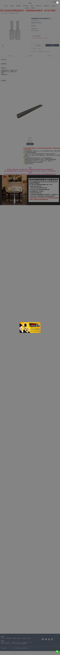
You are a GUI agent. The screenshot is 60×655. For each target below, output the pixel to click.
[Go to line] (57, 651)
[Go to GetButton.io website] (57, 653)
